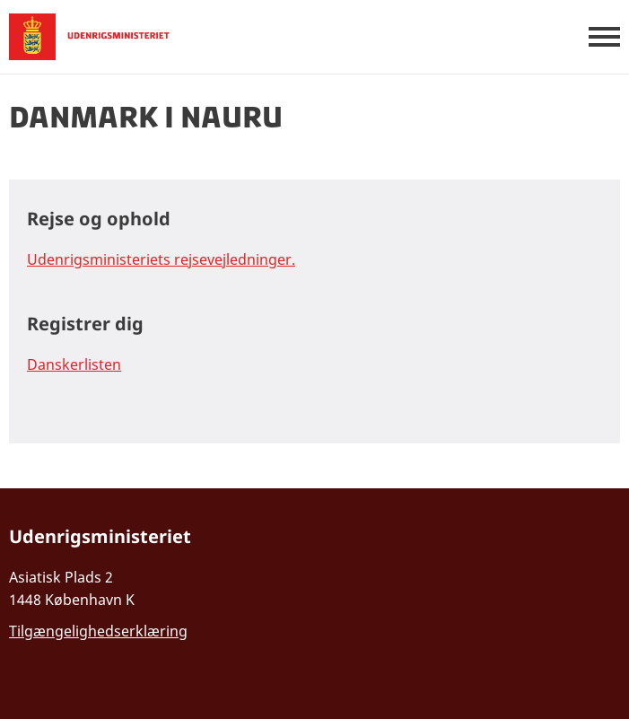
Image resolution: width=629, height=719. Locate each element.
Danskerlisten (74, 364)
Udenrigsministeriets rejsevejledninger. (161, 259)
